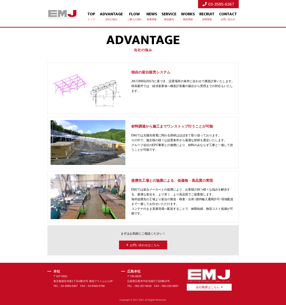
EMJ (141, 299)
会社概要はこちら (208, 287)
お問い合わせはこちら (145, 245)
